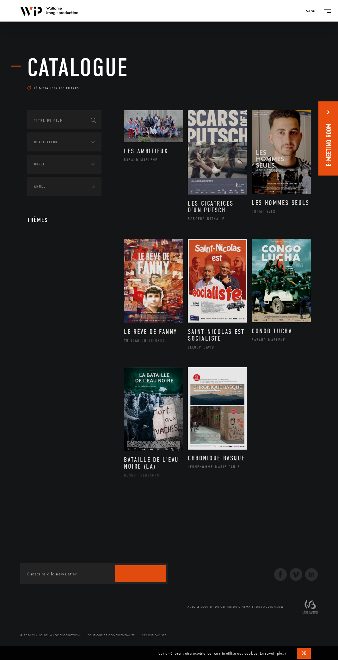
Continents (45, 261)
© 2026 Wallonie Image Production (50, 635)
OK (304, 653)
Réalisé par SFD (154, 635)
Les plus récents (288, 83)
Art (37, 241)
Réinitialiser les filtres (53, 88)
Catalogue (77, 67)
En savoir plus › (273, 653)
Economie (43, 300)
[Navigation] (313, 11)
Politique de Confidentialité (111, 635)
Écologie (42, 281)
